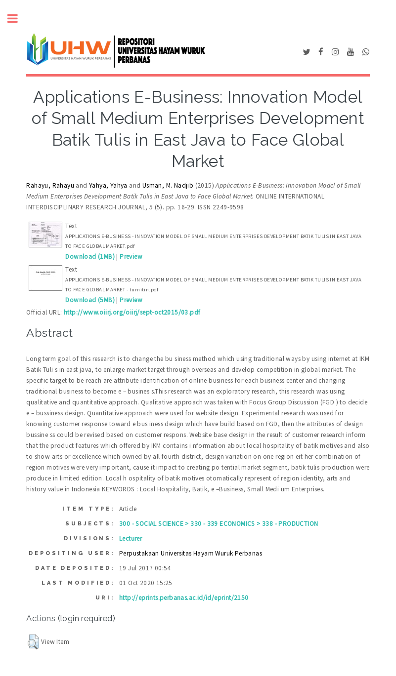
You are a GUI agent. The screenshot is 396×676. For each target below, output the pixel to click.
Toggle (18, 18)
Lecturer (130, 538)
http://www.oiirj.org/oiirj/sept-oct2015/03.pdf (132, 312)
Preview (131, 256)
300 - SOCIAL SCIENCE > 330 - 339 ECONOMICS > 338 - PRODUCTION (218, 523)
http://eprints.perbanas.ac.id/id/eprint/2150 (184, 598)
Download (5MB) (90, 300)
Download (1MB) (90, 256)
